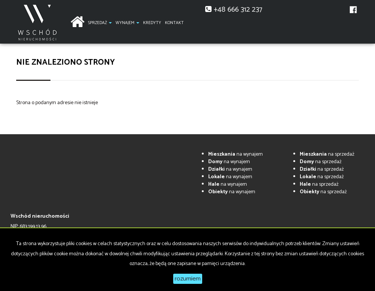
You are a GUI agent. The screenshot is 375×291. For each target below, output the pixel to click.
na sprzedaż (327, 154)
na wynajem (235, 154)
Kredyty (152, 23)
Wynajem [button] (127, 23)
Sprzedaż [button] (100, 23)
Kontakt (174, 23)
